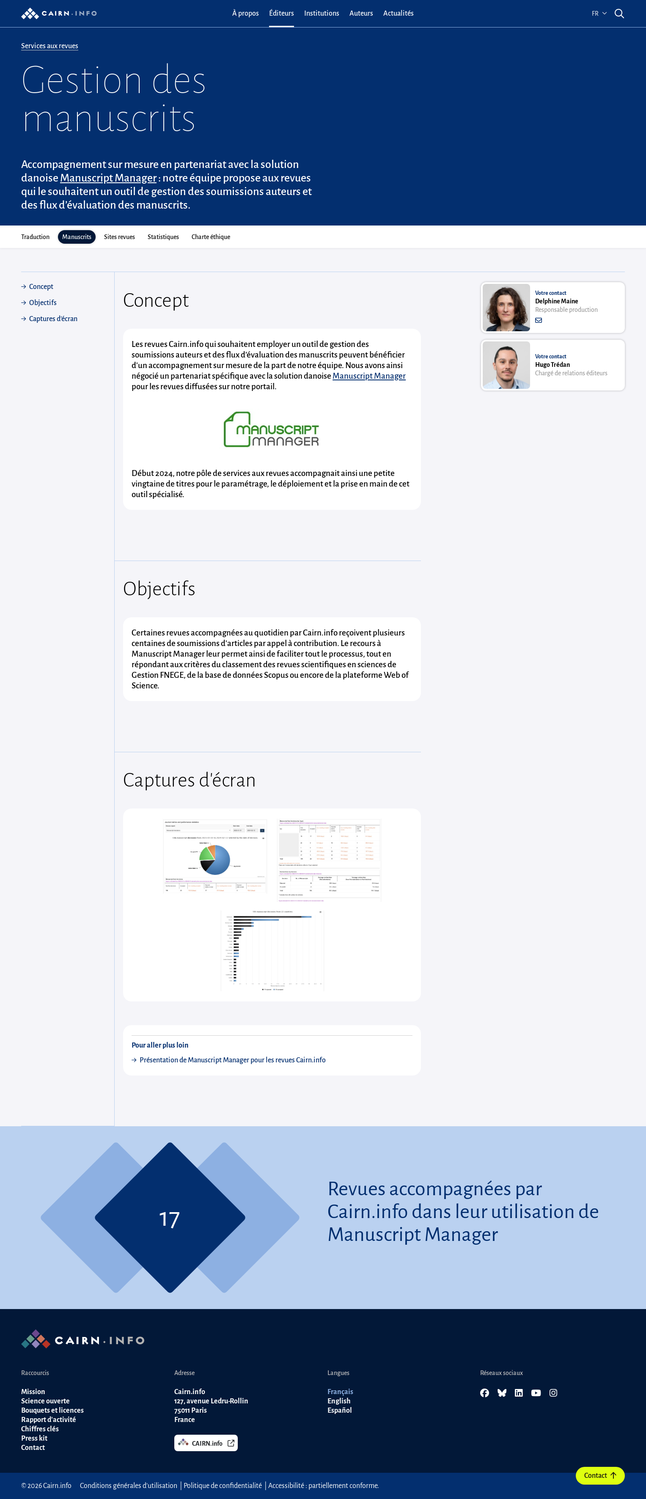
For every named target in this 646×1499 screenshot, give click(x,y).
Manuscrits (76, 237)
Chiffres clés (40, 1429)
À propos (245, 13)
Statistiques (163, 237)
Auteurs (361, 13)
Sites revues (119, 237)
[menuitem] (245, 13)
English (339, 1401)
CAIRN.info (206, 1442)
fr (599, 13)
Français (340, 1392)
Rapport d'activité (48, 1420)
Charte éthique (211, 237)
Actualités (398, 13)
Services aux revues (49, 46)
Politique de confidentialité (223, 1486)
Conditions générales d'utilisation (128, 1486)
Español (339, 1410)
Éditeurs (281, 13)
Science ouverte (45, 1401)
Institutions (321, 13)
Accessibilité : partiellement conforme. (323, 1486)
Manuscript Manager (108, 178)
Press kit (34, 1438)
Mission (33, 1392)
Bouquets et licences (52, 1410)
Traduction (35, 237)
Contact (600, 1476)
